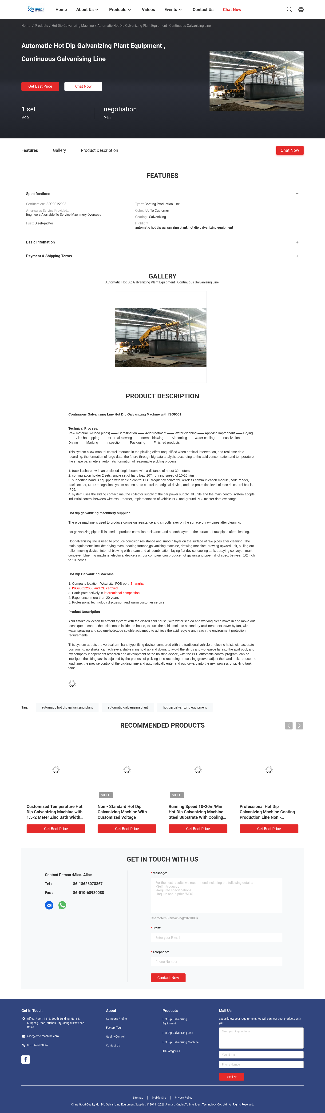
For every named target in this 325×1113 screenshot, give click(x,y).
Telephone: (161, 952)
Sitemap (138, 1097)
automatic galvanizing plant (128, 707)
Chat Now (83, 86)
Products (41, 25)
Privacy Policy (183, 1097)
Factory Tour (114, 1027)
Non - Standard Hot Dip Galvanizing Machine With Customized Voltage (122, 812)
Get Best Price (40, 86)
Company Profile (116, 1018)
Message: (160, 873)
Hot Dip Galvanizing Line (177, 1033)
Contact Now (168, 978)
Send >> (232, 1076)
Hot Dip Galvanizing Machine (73, 25)
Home (25, 25)
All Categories (171, 1051)
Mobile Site (159, 1097)
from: (157, 928)
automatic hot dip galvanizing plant (67, 707)
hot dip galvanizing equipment (185, 707)
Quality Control (115, 1036)
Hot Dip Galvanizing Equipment (174, 1021)
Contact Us (113, 1045)
